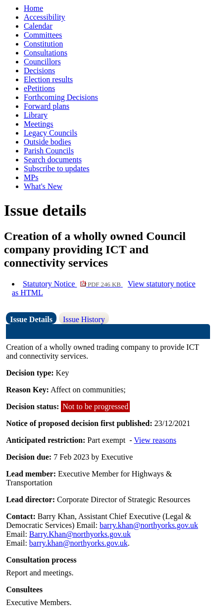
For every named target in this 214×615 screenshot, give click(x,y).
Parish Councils (49, 150)
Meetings (39, 124)
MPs (31, 177)
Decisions (39, 70)
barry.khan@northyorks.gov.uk (149, 525)
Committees (43, 35)
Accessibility (44, 17)
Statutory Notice (73, 284)
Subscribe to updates (56, 168)
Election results (48, 79)
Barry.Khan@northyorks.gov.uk (80, 534)
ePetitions (39, 88)
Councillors (42, 61)
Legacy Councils (50, 133)
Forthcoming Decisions (61, 97)
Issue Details (31, 319)
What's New (43, 186)
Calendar (38, 26)
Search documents (53, 159)
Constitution (43, 44)
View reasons (155, 440)
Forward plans (46, 106)
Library (36, 115)
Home (33, 8)
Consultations (45, 52)
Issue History (84, 319)
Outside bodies (47, 142)
